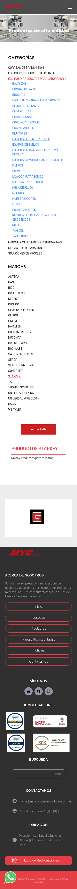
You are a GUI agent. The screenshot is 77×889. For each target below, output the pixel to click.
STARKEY (14, 376)
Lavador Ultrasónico (27, 176)
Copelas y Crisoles (26, 122)
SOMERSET (15, 371)
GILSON (13, 315)
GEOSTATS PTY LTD (21, 310)
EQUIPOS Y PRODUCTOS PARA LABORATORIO (37, 79)
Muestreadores (24, 199)
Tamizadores (21, 236)
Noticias (39, 650)
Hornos (17, 171)
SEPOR (12, 360)
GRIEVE (13, 321)
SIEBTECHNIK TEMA (20, 365)
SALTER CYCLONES (20, 354)
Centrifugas (21, 111)
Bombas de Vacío (24, 89)
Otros (17, 204)
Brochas (18, 95)
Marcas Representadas (38, 639)
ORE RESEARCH (18, 343)
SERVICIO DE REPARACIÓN (25, 248)
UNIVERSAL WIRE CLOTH (23, 398)
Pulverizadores (24, 210)
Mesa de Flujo (22, 187)
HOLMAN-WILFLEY (19, 332)
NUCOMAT (14, 337)
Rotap (16, 225)
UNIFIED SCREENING (21, 393)
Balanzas (19, 84)
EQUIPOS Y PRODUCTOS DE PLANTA (31, 73)
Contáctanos (38, 661)
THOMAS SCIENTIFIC (21, 387)
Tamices (18, 231)
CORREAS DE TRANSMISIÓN (26, 68)
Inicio (38, 606)
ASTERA (13, 276)
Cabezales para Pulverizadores (36, 100)
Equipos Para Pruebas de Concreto (38, 160)
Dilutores (19, 133)
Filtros (17, 165)
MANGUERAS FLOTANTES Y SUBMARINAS (35, 242)
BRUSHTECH (16, 293)
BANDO (12, 282)
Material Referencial (28, 182)
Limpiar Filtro (38, 429)
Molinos (18, 193)
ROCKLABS (15, 348)
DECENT (13, 299)
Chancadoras (22, 117)
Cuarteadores (23, 128)
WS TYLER (15, 409)
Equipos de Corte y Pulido (31, 139)
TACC (11, 382)
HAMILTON (14, 326)
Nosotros (39, 618)
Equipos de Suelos (25, 144)
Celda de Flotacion (26, 106)
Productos (38, 628)
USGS (12, 404)
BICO (11, 288)
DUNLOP (13, 304)
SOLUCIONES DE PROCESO (25, 253)
